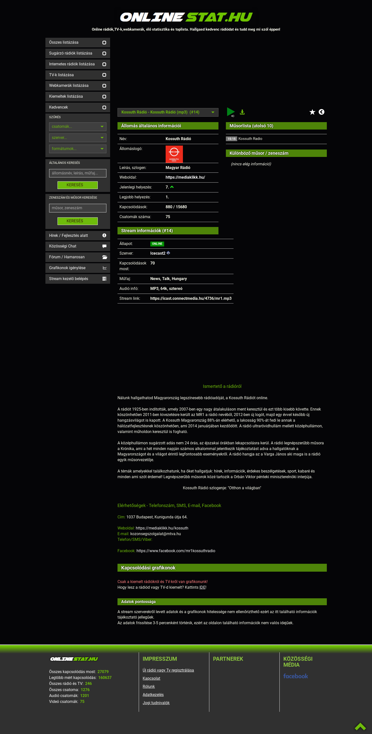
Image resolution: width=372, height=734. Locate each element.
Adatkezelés (153, 694)
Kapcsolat (151, 678)
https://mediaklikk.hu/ (185, 177)
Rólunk (149, 686)
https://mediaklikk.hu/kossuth (162, 528)
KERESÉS (78, 185)
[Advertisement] (222, 72)
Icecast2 (157, 253)
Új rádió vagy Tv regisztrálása (168, 670)
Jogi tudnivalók (156, 702)
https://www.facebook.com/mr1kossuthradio (176, 550)
